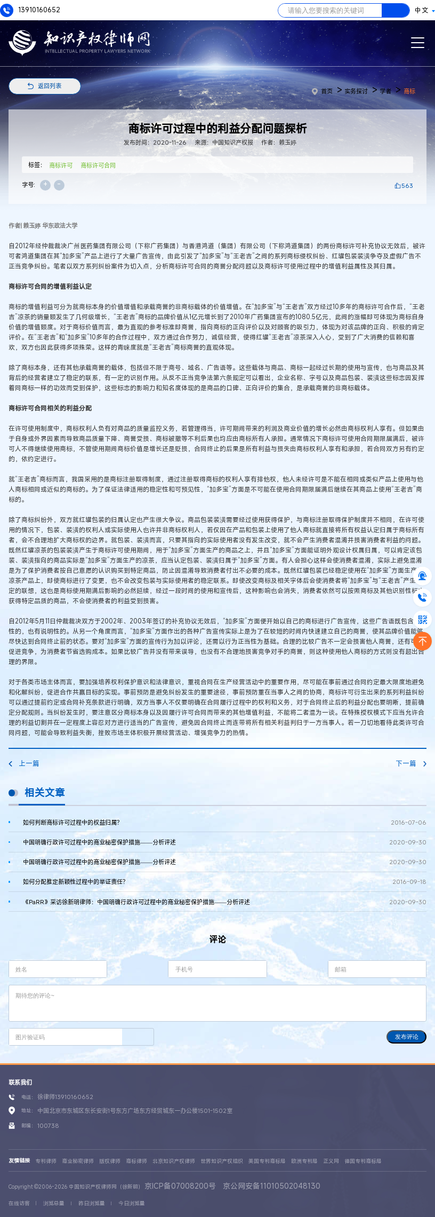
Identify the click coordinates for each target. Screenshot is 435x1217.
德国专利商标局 (363, 1161)
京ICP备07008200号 (180, 1186)
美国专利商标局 (267, 1161)
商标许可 (60, 165)
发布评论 (406, 1036)
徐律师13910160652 (65, 1097)
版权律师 (109, 1161)
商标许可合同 (98, 165)
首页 (322, 91)
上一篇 (24, 763)
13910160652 (30, 10)
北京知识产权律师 (173, 1161)
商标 (409, 91)
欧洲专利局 (304, 1161)
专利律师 (46, 1161)
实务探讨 (356, 91)
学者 (385, 91)
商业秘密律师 (78, 1161)
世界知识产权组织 (221, 1161)
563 (407, 185)
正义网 (331, 1161)
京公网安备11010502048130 (271, 1186)
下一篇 (411, 763)
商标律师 (136, 1161)
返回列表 (49, 86)
